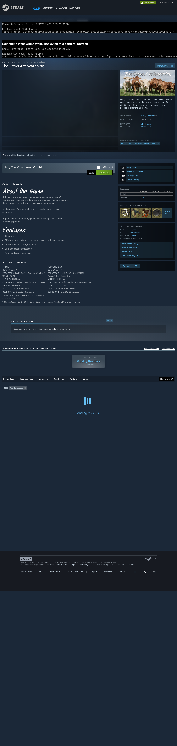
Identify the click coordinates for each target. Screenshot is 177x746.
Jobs (40, 727)
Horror (153, 147)
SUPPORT (74, 7)
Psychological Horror (141, 147)
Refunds (121, 720)
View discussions (128, 255)
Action (123, 147)
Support (93, 727)
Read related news (129, 251)
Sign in (5, 159)
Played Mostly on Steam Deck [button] (90, 392)
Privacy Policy (61, 720)
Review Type (8, 382)
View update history (130, 247)
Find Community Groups (132, 259)
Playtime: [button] (68, 392)
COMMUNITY (50, 7)
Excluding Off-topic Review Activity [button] (46, 392)
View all (109, 324)
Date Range (59, 382)
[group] (88, 392)
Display (86, 382)
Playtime (73, 382)
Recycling (108, 727)
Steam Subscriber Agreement (102, 720)
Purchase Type (26, 382)
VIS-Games (146, 127)
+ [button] (158, 147)
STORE (36, 7)
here (56, 332)
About (63, 7)
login (159, 3)
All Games (6, 66)
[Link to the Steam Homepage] (15, 10)
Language (43, 382)
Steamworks (54, 727)
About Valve (26, 727)
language (167, 3)
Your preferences (168, 352)
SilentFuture (146, 130)
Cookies (131, 720)
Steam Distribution (75, 727)
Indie (130, 147)
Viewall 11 (167, 216)
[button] (104, 176)
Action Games (17, 66)
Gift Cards (123, 727)
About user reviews (151, 352)
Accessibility (83, 720)
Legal (73, 720)
